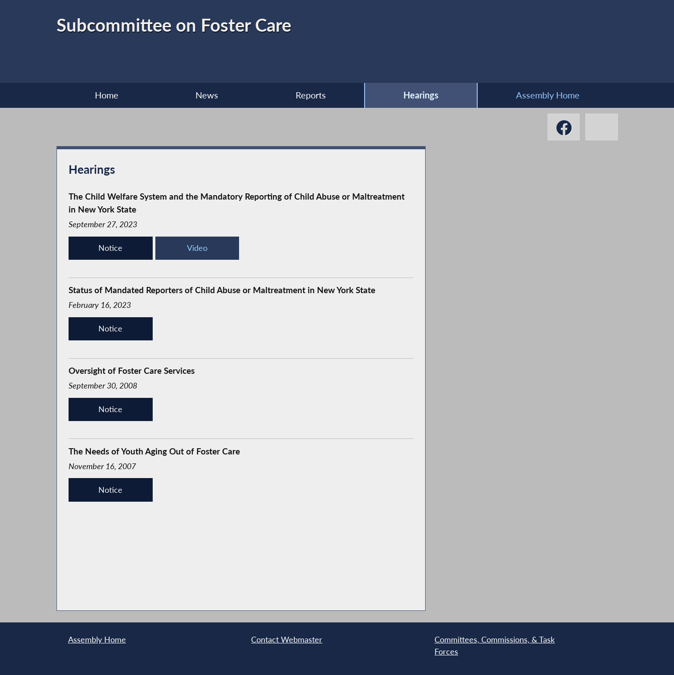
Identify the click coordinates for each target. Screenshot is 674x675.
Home (106, 95)
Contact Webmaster (286, 639)
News (206, 95)
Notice (110, 248)
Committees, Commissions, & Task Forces (494, 645)
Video (197, 248)
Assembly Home (548, 95)
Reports (311, 95)
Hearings (421, 95)
